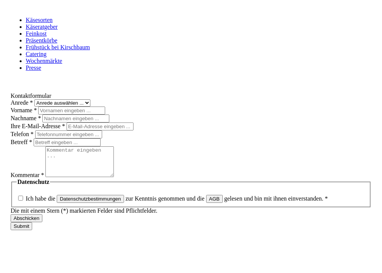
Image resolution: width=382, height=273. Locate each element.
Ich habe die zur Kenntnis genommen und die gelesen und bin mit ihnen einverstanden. (177, 204)
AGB (214, 204)
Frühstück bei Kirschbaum (58, 47)
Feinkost (36, 33)
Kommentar (28, 180)
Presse (33, 67)
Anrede (22, 102)
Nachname (26, 118)
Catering (36, 54)
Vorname (24, 110)
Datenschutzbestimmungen (90, 204)
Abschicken (26, 224)
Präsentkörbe (41, 40)
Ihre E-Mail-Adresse (39, 126)
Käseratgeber (41, 27)
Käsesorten (39, 20)
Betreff (22, 142)
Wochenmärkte (44, 61)
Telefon (23, 134)
